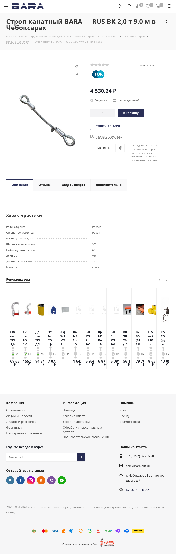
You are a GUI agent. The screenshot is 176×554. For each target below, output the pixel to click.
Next (166, 279)
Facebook (20, 480)
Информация (74, 403)
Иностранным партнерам (25, 433)
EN (142, 490)
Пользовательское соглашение (86, 437)
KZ (128, 490)
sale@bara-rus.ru (138, 466)
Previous (159, 279)
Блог (122, 410)
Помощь (69, 410)
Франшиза (14, 427)
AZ (147, 490)
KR (137, 490)
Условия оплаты (75, 416)
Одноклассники (41, 480)
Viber (51, 480)
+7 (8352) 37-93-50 (140, 456)
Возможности (129, 422)
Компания (15, 403)
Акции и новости (19, 416)
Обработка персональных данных (82, 429)
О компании (15, 410)
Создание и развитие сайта (79, 544)
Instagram (31, 480)
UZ (133, 490)
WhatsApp (62, 480)
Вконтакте (10, 480)
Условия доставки (76, 422)
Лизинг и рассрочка (21, 422)
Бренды (125, 416)
